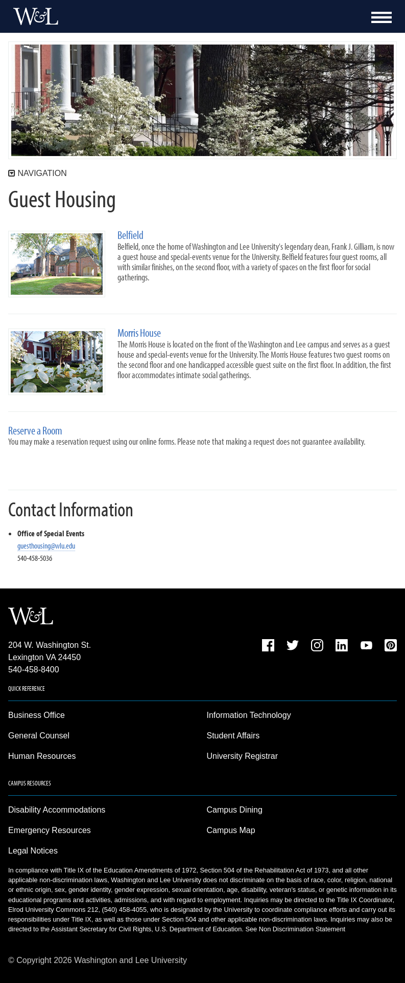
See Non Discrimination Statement (295, 929)
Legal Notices (33, 850)
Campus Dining (235, 809)
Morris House (139, 332)
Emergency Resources (49, 830)
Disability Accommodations (56, 809)
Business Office (36, 715)
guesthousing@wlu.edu (46, 545)
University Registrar (242, 756)
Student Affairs (233, 735)
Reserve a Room (35, 430)
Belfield (130, 235)
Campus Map (231, 830)
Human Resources (42, 756)
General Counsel (38, 735)
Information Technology (249, 715)
